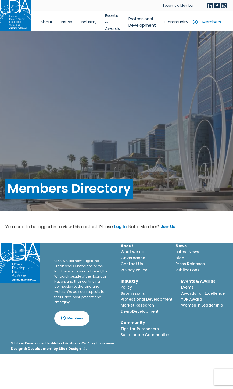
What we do (132, 251)
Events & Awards (112, 22)
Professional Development (142, 22)
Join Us (167, 226)
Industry (88, 22)
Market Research (137, 305)
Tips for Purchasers (140, 329)
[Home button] (15, 15)
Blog (179, 258)
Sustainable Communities (146, 334)
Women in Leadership (202, 305)
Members (211, 22)
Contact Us (132, 263)
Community (176, 22)
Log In (120, 226)
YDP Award (191, 299)
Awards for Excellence (203, 293)
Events (187, 287)
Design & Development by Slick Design (46, 348)
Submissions (133, 293)
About (46, 22)
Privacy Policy (134, 270)
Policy (126, 287)
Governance (133, 258)
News (66, 22)
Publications (187, 270)
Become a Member (178, 5)
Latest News (187, 251)
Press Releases (190, 263)
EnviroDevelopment (140, 311)
